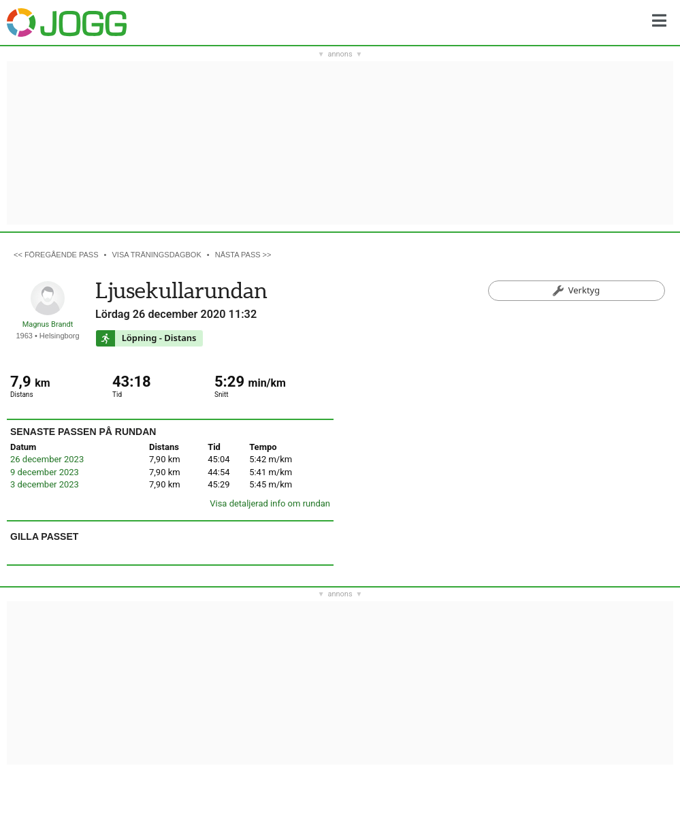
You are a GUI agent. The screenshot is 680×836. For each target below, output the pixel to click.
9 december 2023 (44, 472)
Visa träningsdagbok (156, 255)
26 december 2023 (47, 459)
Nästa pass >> (243, 255)
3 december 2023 (44, 484)
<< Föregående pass (56, 255)
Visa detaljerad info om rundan (270, 503)
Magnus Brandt (48, 324)
